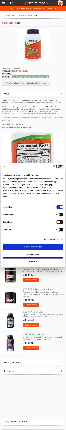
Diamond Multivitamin (33, 334)
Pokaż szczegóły (51, 239)
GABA (31, 111)
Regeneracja (21, 15)
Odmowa (33, 262)
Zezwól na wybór (33, 254)
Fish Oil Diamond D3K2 (33, 312)
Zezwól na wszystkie (33, 247)
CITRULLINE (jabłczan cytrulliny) (37, 289)
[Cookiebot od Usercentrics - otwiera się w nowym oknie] (52, 166)
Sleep (36, 15)
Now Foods (7, 22)
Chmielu (49, 107)
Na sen (29, 15)
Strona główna (9, 15)
